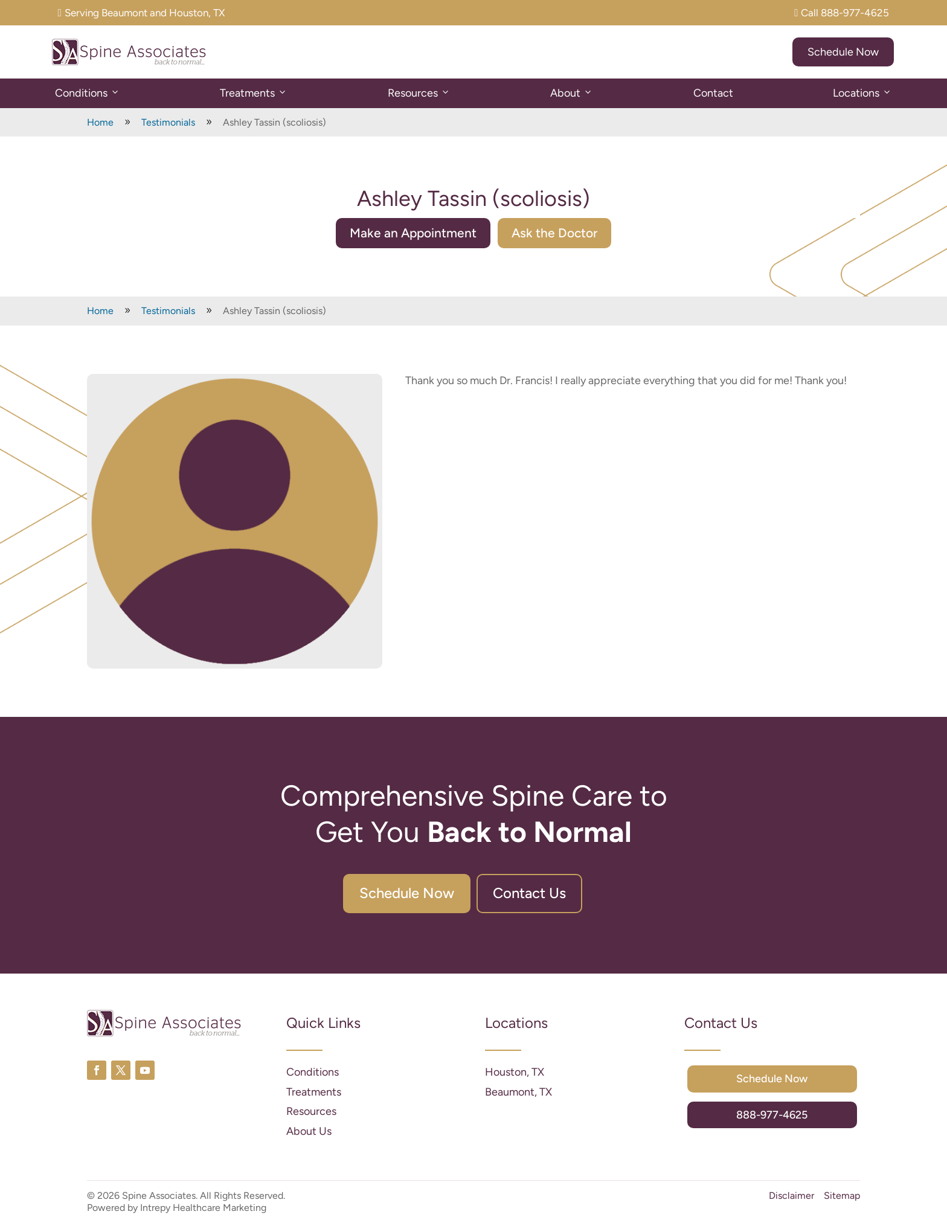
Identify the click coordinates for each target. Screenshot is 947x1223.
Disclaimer (791, 1195)
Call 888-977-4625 (841, 13)
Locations (862, 93)
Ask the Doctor (554, 232)
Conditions (87, 93)
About (571, 93)
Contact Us (529, 893)
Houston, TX (514, 1072)
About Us (309, 1131)
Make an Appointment (413, 232)
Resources (419, 93)
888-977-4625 (771, 1115)
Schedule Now (843, 52)
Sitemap (842, 1195)
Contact (713, 93)
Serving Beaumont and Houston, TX (141, 13)
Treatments (253, 93)
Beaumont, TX (518, 1092)
